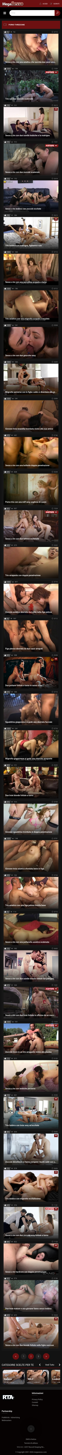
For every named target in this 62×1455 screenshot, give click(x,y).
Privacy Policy (37, 1400)
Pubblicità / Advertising (11, 1418)
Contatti (35, 1402)
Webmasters (6, 1420)
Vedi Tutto (49, 1365)
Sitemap (35, 1405)
